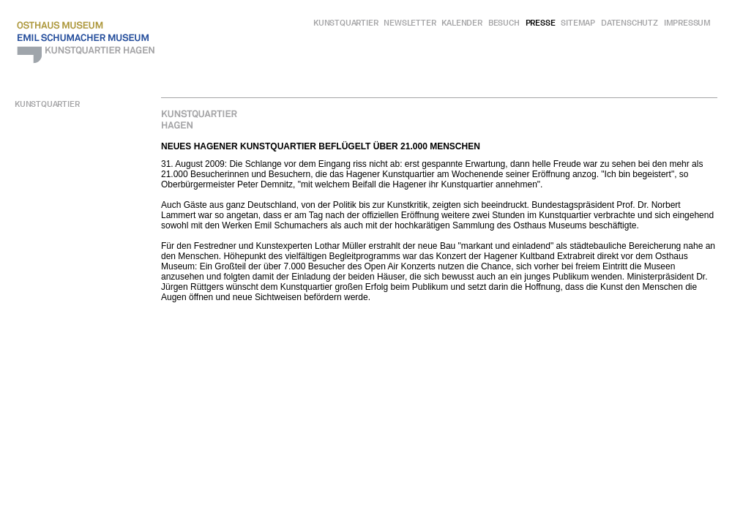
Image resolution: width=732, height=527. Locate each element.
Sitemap (578, 23)
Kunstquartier (345, 23)
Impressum (687, 23)
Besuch (504, 23)
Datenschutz (629, 23)
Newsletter (410, 23)
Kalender (461, 23)
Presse (541, 23)
